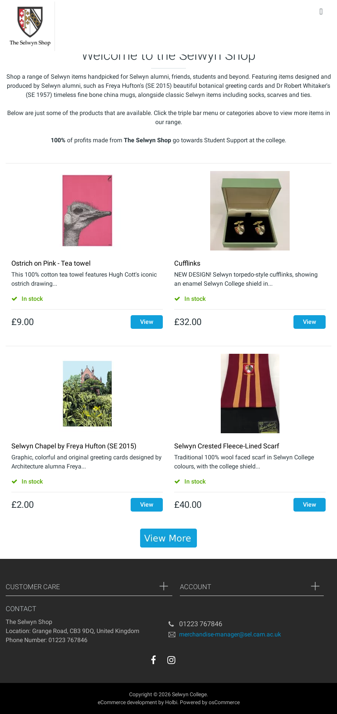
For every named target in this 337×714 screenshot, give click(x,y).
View (146, 321)
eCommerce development (127, 702)
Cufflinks (187, 263)
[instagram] (171, 660)
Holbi (171, 702)
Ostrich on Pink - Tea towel (50, 263)
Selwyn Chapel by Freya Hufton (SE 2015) (73, 446)
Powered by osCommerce (210, 702)
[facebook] (153, 660)
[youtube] (187, 661)
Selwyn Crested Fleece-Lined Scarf (226, 446)
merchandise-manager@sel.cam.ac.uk (230, 634)
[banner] (168, 538)
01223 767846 (200, 624)
